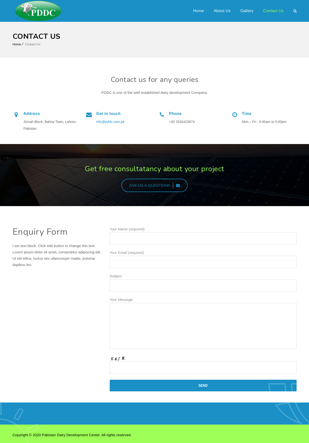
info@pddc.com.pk (110, 122)
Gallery (246, 11)
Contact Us (273, 11)
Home (198, 11)
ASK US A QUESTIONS (154, 185)
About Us (222, 11)
